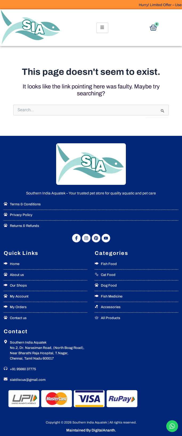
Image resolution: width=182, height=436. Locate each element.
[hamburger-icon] (102, 28)
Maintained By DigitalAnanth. (91, 430)
